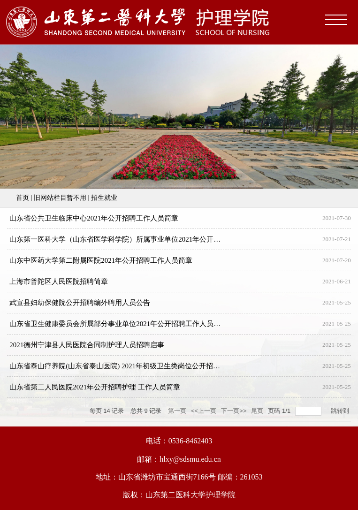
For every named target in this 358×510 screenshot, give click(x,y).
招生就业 (104, 197)
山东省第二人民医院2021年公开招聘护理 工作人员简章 (94, 387)
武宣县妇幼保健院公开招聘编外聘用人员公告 (79, 302)
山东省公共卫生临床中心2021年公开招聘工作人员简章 (93, 218)
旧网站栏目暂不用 (60, 197)
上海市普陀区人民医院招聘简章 (58, 281)
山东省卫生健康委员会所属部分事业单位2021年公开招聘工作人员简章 (118, 323)
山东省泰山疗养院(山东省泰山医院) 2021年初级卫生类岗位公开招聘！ (118, 366)
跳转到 (341, 410)
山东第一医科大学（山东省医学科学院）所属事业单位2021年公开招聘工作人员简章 (139, 239)
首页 (22, 197)
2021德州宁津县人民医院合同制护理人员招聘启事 (86, 345)
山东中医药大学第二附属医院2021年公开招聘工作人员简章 (100, 260)
